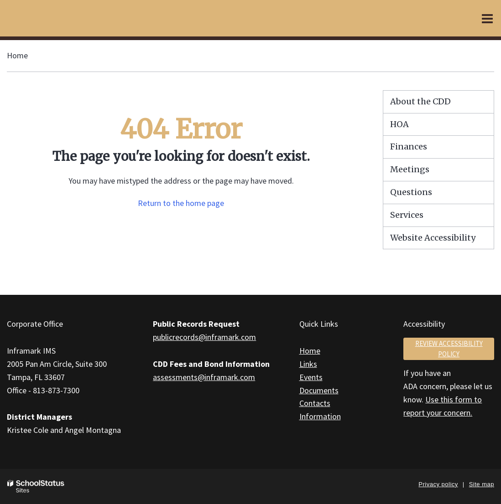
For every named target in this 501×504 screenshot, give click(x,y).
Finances (408, 146)
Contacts (314, 403)
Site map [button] (481, 484)
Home (17, 55)
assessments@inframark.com (204, 377)
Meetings (409, 169)
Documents (319, 390)
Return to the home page (181, 203)
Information (320, 416)
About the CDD (420, 101)
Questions (411, 192)
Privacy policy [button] (438, 484)
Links (308, 364)
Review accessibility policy (449, 348)
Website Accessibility (432, 237)
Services (406, 215)
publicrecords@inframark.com (204, 337)
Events (311, 377)
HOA (399, 124)
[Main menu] (487, 18)
